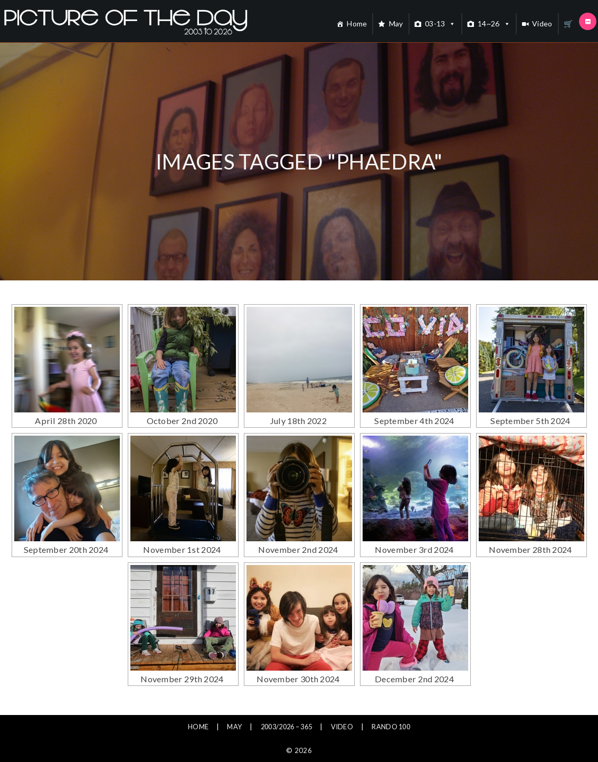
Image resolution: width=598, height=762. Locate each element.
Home (357, 23)
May (396, 23)
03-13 (440, 23)
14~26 (494, 23)
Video (542, 23)
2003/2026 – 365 (285, 699)
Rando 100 (397, 699)
